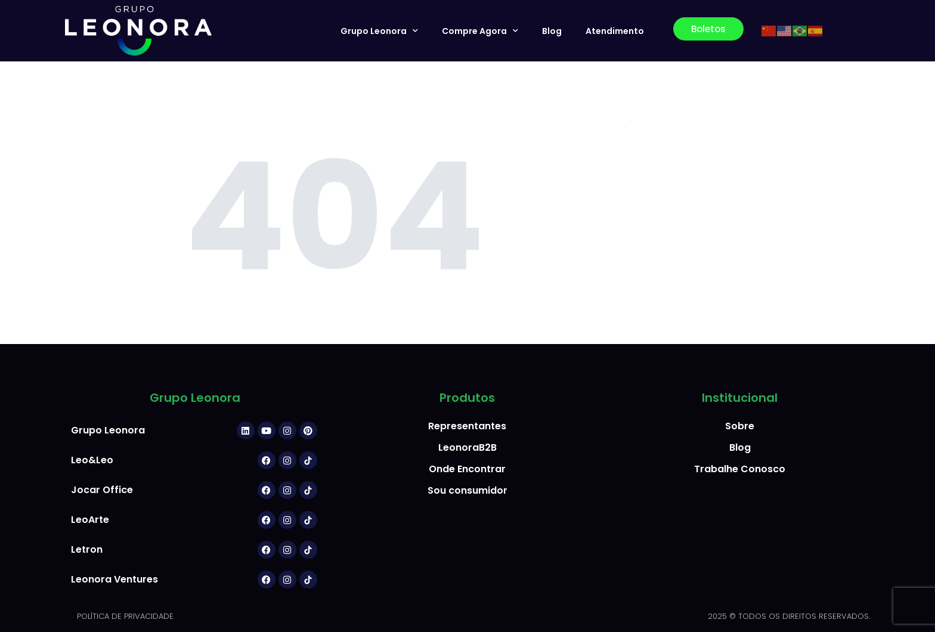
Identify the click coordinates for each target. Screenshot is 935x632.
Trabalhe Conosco (739, 469)
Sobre (739, 426)
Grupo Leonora (379, 31)
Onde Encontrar (467, 469)
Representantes (467, 426)
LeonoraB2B (467, 447)
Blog (552, 31)
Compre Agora (480, 31)
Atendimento (615, 31)
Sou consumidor (467, 490)
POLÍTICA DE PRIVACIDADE (125, 616)
